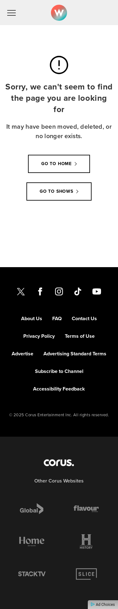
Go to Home (56, 163)
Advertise (22, 353)
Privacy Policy (39, 336)
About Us (31, 318)
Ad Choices (103, 604)
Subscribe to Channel (59, 371)
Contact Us (84, 318)
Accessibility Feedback (59, 388)
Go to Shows (56, 191)
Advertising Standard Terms (74, 353)
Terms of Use (80, 336)
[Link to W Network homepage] (59, 13)
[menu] (11, 12)
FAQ (57, 318)
